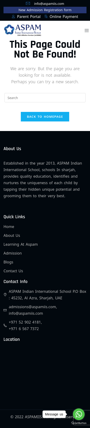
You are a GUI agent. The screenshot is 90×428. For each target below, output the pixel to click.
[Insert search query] (45, 97)
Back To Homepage (45, 116)
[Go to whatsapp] (79, 414)
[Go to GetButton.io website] (78, 423)
